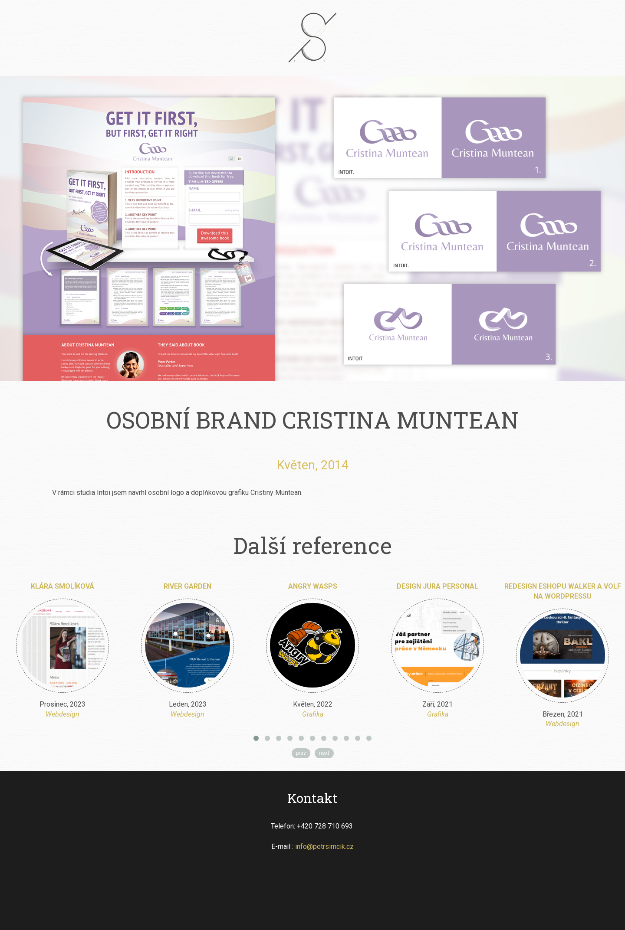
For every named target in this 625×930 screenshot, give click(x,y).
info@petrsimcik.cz (324, 846)
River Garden (187, 586)
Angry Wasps (312, 586)
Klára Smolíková (62, 586)
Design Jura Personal (437, 586)
